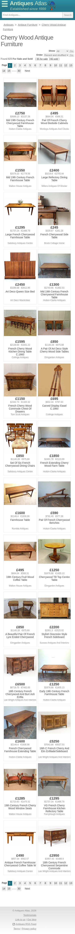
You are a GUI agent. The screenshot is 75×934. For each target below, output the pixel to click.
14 (3, 70)
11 (60, 65)
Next (27, 70)
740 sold (53, 58)
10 (55, 65)
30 (19, 70)
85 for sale (42, 58)
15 (8, 70)
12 (65, 65)
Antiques (28, 3)
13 (70, 65)
